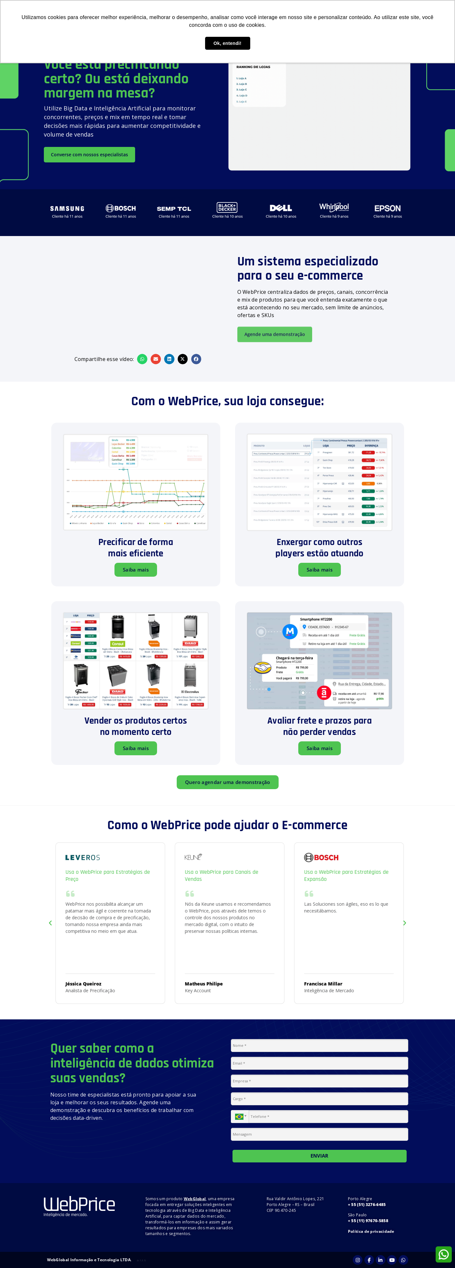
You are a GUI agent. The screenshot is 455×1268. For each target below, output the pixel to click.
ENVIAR (319, 1155)
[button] (142, 359)
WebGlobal (195, 1198)
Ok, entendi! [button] (227, 43)
